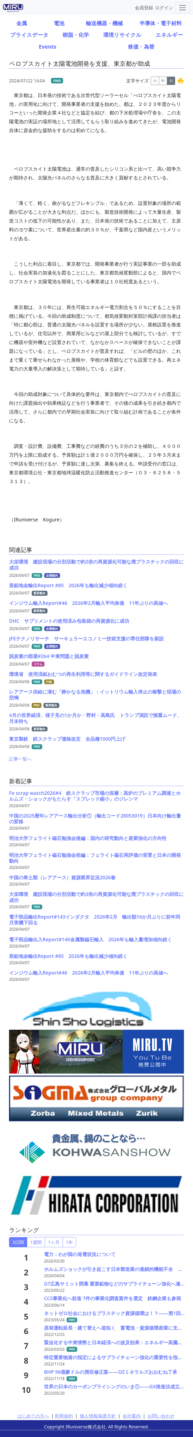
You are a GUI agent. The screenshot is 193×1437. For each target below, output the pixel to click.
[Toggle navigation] (182, 7)
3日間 (18, 1242)
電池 (59, 23)
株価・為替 (141, 46)
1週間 (36, 1242)
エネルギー (169, 34)
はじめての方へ (33, 1416)
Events (47, 46)
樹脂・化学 (76, 34)
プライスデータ (29, 34)
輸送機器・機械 (104, 23)
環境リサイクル (122, 34)
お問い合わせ (161, 1416)
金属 (21, 23)
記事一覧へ (20, 759)
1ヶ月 (54, 1242)
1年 (69, 1242)
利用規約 (64, 1416)
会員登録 (144, 7)
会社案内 (132, 1416)
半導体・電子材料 (160, 23)
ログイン (164, 7)
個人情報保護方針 (98, 1416)
